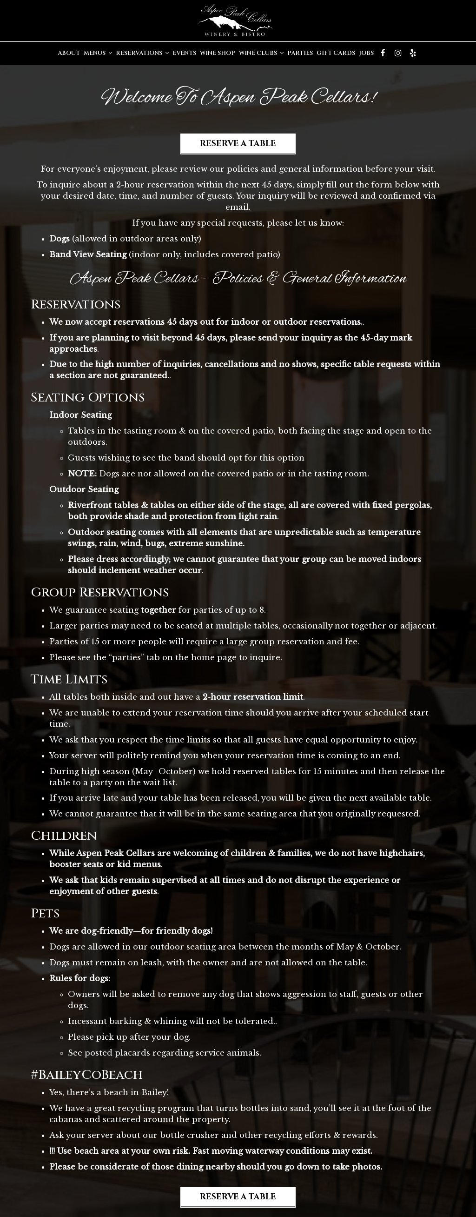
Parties (300, 53)
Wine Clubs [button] (261, 53)
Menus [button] (98, 53)
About (69, 53)
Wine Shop (217, 53)
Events (184, 53)
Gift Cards (336, 53)
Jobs (366, 53)
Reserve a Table (238, 144)
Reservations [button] (142, 53)
